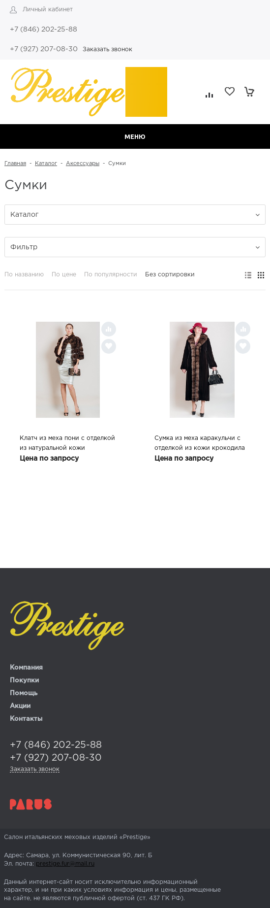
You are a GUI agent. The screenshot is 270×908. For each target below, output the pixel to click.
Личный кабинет (48, 9)
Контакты (26, 719)
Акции (20, 706)
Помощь (23, 693)
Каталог (46, 163)
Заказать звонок (107, 49)
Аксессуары (82, 163)
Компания (26, 668)
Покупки (24, 680)
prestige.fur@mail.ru (65, 864)
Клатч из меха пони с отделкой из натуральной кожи (67, 443)
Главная (15, 163)
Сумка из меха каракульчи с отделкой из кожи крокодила (199, 443)
